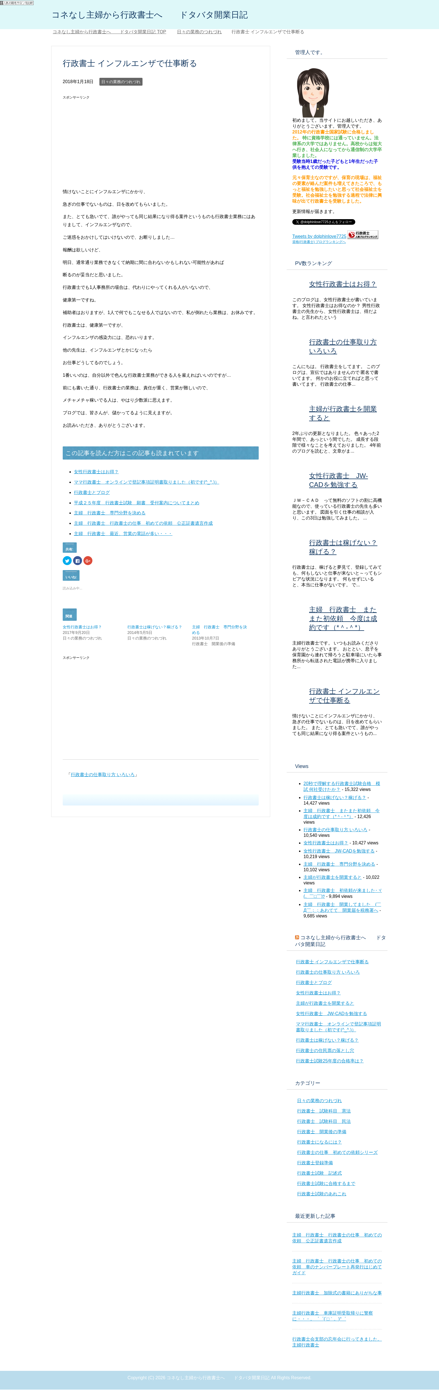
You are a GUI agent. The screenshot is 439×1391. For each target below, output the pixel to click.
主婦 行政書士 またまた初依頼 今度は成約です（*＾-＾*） (343, 620)
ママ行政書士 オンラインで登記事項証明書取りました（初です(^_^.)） (146, 483)
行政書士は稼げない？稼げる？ (154, 628)
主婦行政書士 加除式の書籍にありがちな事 (337, 1294)
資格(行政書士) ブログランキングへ (319, 243)
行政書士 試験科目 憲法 (324, 1112)
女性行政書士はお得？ (96, 473)
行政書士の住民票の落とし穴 (325, 1052)
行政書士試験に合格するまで (326, 1184)
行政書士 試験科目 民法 (324, 1122)
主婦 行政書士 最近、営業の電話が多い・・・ (123, 535)
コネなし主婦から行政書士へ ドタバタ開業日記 (169, 15)
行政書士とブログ (92, 493)
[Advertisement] (110, 143)
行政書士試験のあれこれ (321, 1195)
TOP (109, 33)
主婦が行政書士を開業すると (332, 878)
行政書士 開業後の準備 (321, 1133)
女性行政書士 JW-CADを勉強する (339, 852)
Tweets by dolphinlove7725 (319, 237)
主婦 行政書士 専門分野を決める (110, 514)
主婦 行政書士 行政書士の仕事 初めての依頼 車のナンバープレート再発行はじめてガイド (337, 1268)
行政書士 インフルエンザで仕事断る (332, 963)
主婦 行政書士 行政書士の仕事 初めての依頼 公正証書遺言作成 (143, 524)
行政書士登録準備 (315, 1164)
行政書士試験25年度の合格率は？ (330, 1062)
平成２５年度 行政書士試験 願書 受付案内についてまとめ (136, 504)
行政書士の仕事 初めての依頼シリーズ (337, 1153)
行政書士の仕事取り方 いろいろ (103, 776)
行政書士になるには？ (319, 1143)
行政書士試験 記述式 (319, 1174)
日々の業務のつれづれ (121, 83)
